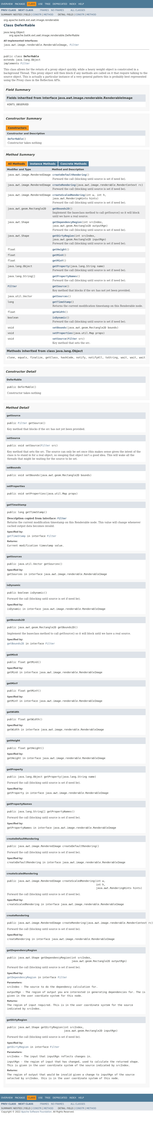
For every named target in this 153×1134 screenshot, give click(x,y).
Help (81, 4)
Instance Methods (42, 163)
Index (72, 4)
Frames (44, 10)
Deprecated (60, 4)
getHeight (59, 249)
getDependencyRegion (67, 222)
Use (40, 4)
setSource (59, 338)
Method (48, 14)
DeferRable (15, 138)
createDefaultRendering (69, 174)
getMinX (57, 255)
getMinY (57, 260)
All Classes (78, 10)
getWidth (58, 311)
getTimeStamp (61, 301)
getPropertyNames (64, 276)
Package (20, 4)
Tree (47, 4)
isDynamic (59, 317)
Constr (37, 14)
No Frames (57, 10)
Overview (7, 4)
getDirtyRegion (63, 235)
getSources (60, 296)
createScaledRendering (68, 194)
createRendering (63, 184)
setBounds (59, 327)
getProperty (60, 266)
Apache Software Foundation (36, 1111)
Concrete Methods (73, 163)
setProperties (62, 333)
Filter (74, 44)
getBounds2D (60, 208)
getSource (59, 286)
